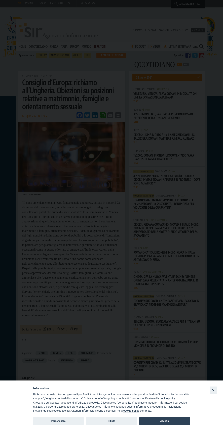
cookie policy (131, 410)
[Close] (213, 390)
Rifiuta (111, 420)
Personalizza (58, 420)
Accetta (164, 420)
